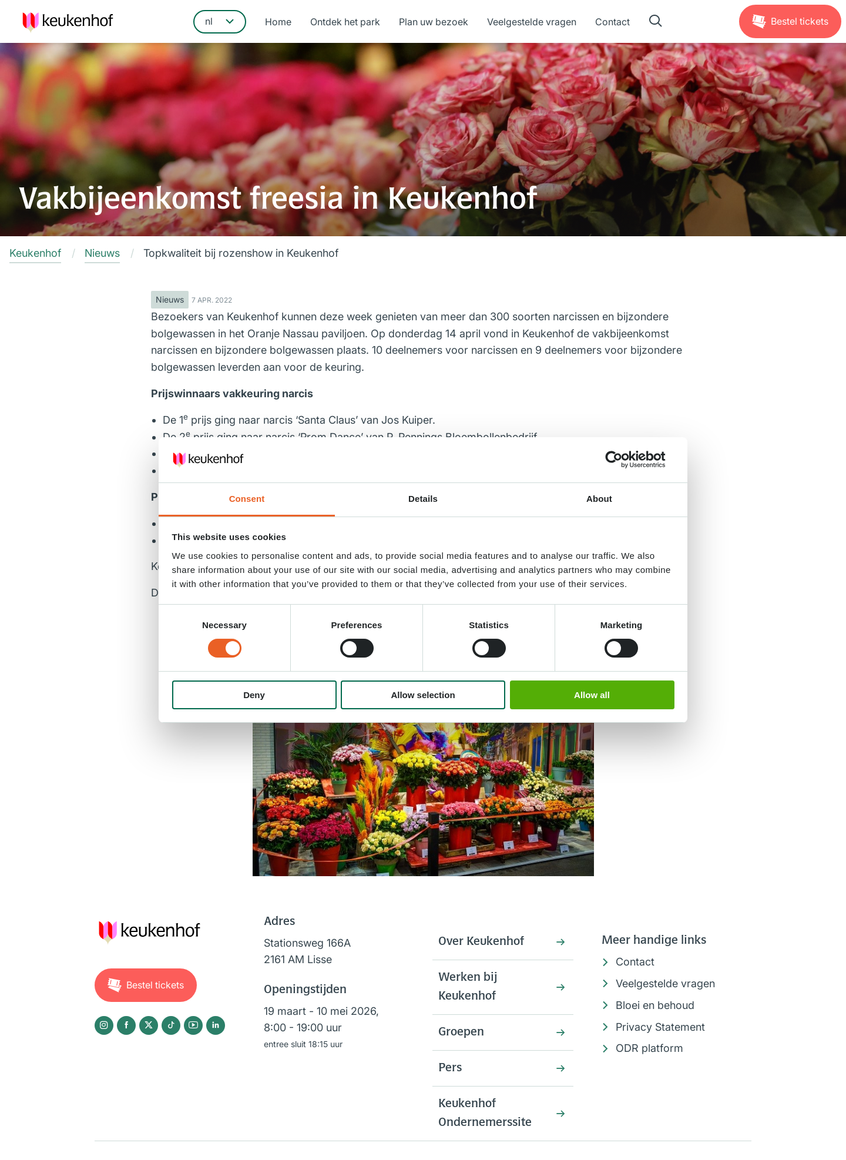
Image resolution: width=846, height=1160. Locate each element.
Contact (612, 22)
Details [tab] (423, 499)
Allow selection (423, 695)
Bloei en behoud (655, 1005)
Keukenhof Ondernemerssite (485, 1113)
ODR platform (649, 1048)
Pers (450, 1068)
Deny (254, 695)
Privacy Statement (660, 1027)
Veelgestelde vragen (531, 22)
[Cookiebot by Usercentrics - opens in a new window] (623, 459)
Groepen (461, 1032)
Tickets (799, 21)
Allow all (592, 695)
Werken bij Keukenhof (467, 987)
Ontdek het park (345, 22)
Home (278, 22)
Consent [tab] (247, 499)
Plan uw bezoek (433, 22)
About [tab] (599, 499)
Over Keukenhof (481, 942)
